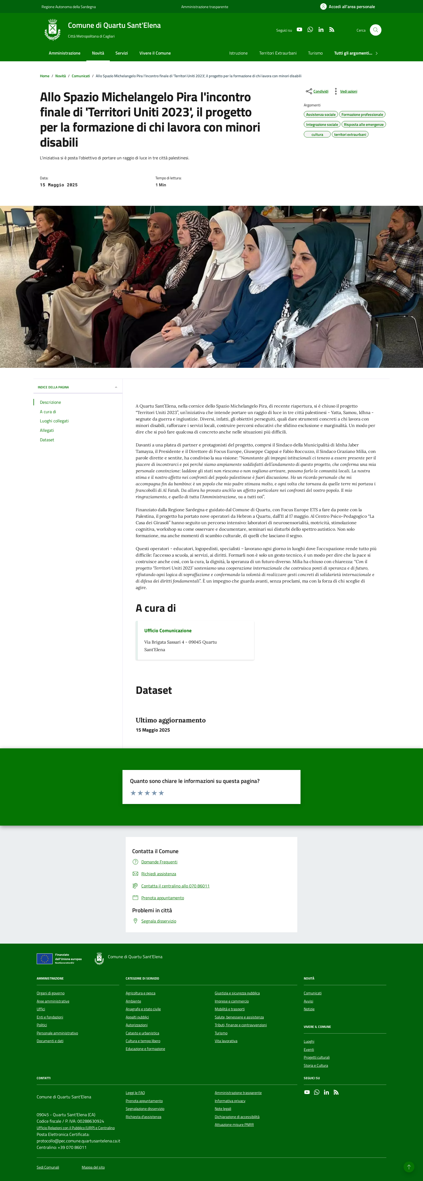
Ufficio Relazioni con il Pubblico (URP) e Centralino (76, 1128)
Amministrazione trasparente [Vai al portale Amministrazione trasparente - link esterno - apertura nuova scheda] (204, 6)
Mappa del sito (93, 1167)
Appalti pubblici (137, 1017)
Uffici (41, 1009)
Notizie (309, 1009)
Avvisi (308, 1001)
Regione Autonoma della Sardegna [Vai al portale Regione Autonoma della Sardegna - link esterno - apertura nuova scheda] (69, 6)
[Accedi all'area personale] (347, 6)
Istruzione (238, 53)
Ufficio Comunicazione (168, 630)
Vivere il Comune (155, 53)
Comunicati (313, 993)
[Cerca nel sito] (375, 30)
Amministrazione (64, 53)
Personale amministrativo (57, 1033)
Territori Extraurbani (278, 53)
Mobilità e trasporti (230, 1009)
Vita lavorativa (226, 1041)
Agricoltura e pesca (140, 993)
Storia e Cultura (316, 1065)
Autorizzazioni (137, 1025)
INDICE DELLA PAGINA (78, 387)
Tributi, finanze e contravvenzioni (241, 1025)
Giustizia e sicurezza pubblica (237, 993)
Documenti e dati (50, 1041)
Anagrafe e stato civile (143, 1009)
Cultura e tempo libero (143, 1041)
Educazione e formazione (145, 1049)
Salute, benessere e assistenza (239, 1017)
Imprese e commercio (232, 1001)
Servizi (121, 53)
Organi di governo (50, 993)
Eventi (309, 1049)
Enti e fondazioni (50, 1017)
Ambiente (133, 1001)
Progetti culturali (317, 1057)
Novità (98, 53)
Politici (42, 1025)
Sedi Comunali (48, 1167)
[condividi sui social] (316, 91)
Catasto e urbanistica (142, 1033)
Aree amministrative (53, 1001)
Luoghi (309, 1041)
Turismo (315, 53)
